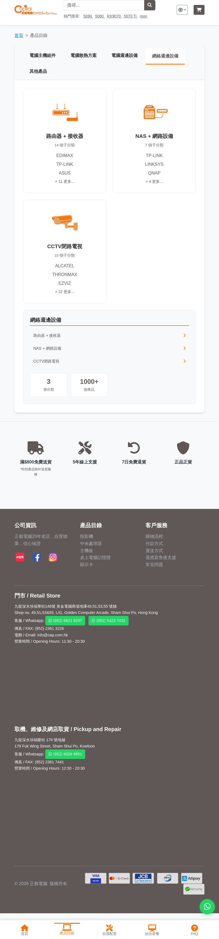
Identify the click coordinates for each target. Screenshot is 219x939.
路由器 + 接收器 (109, 336)
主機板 (86, 551)
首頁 (18, 35)
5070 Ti (131, 16)
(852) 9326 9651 (65, 755)
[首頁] (35, 10)
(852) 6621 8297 (65, 622)
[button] (182, 10)
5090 (88, 16)
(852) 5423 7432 (108, 622)
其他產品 (38, 71)
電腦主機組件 (43, 55)
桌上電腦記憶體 (95, 558)
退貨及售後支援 (161, 558)
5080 (100, 16)
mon (143, 16)
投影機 (86, 537)
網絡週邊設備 (167, 56)
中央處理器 (91, 544)
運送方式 (154, 551)
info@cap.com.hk (52, 636)
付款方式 (154, 544)
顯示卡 (86, 565)
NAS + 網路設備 (109, 349)
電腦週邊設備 (126, 55)
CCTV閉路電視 (109, 362)
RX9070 (114, 16)
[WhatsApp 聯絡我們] (207, 906)
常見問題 (154, 565)
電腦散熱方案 (84, 55)
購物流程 (154, 537)
